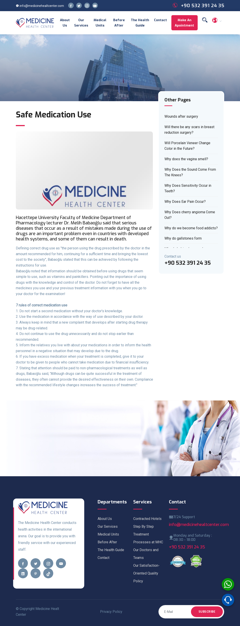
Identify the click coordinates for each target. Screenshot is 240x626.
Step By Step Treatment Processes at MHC (148, 534)
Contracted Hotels (147, 519)
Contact (160, 20)
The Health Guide (140, 23)
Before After (119, 23)
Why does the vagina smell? (186, 159)
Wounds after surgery (181, 116)
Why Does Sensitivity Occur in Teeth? (187, 188)
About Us (65, 23)
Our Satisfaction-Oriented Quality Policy (146, 573)
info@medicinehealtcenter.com (40, 6)
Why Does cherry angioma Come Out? (189, 215)
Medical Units (100, 23)
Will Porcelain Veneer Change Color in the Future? (187, 146)
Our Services (81, 23)
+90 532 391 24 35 (187, 547)
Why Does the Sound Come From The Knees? (190, 172)
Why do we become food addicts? (191, 228)
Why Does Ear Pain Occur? (185, 201)
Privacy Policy (111, 612)
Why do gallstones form (183, 238)
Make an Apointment (184, 23)
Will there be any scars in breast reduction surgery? (189, 130)
